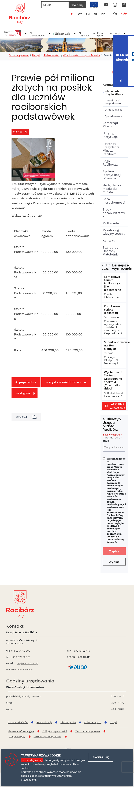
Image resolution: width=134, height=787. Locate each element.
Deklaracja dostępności (47, 736)
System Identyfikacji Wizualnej (112, 174)
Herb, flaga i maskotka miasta (112, 188)
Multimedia (111, 223)
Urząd (117, 33)
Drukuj (26, 417)
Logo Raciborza (110, 162)
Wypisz (114, 562)
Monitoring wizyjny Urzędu (114, 231)
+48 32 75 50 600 (20, 651)
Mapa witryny (17, 736)
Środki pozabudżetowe (114, 213)
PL (72, 14)
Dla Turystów (84, 34)
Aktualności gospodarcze (113, 102)
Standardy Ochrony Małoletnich (112, 251)
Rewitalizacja (44, 722)
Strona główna (19, 55)
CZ (80, 14)
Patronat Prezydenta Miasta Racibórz (111, 149)
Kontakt (108, 240)
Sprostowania (113, 116)
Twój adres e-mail (114, 438)
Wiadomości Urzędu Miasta (81, 55)
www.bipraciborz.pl (22, 669)
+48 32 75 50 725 (20, 657)
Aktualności (51, 55)
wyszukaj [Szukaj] (77, 5)
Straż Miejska (113, 109)
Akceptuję (100, 757)
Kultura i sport (101, 34)
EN (88, 14)
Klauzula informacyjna (21, 731)
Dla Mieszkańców (36, 34)
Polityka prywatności (54, 731)
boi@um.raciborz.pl (27, 663)
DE (103, 14)
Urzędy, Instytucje (110, 135)
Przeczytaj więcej (32, 760)
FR (95, 14)
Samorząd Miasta (110, 124)
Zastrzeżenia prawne (87, 731)
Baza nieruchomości (114, 200)
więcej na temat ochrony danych (115, 539)
